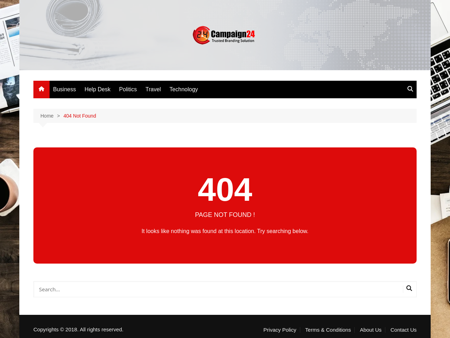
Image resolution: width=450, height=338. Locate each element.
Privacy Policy (279, 330)
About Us (371, 330)
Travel (153, 89)
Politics (128, 89)
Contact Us (404, 330)
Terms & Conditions (328, 330)
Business (64, 89)
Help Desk (97, 89)
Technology (183, 89)
